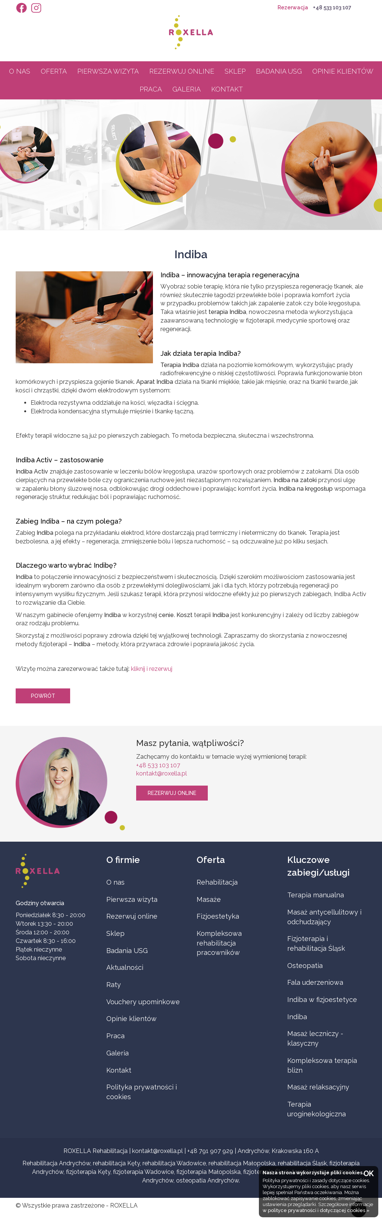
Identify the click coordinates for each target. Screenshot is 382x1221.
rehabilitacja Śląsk (302, 1163)
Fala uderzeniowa (315, 982)
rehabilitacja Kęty (116, 1163)
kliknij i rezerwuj (151, 668)
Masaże (209, 899)
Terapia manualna (315, 895)
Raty (113, 985)
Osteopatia (305, 965)
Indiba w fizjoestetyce (322, 999)
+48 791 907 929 (210, 1150)
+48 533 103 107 (332, 7)
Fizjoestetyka (218, 916)
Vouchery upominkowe (143, 1002)
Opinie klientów (342, 71)
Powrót (43, 696)
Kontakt (227, 89)
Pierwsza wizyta (108, 71)
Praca (151, 89)
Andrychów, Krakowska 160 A (278, 1150)
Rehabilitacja (217, 882)
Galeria (186, 89)
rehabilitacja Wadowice (174, 1163)
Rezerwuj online (181, 71)
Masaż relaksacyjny (318, 1087)
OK (368, 1173)
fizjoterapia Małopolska (208, 1171)
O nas (19, 71)
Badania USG (279, 71)
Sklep (235, 71)
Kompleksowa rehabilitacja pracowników (219, 942)
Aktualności (124, 967)
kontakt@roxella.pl (161, 773)
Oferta (54, 71)
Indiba (297, 1017)
